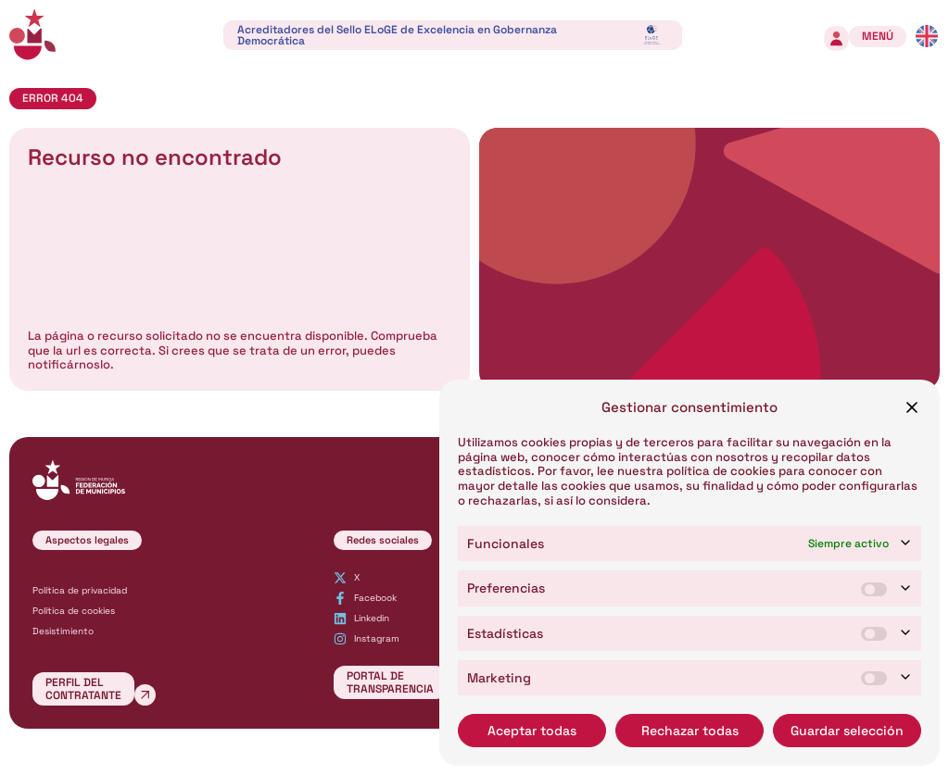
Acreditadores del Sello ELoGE (397, 35)
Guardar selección (847, 730)
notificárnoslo (69, 364)
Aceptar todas (531, 730)
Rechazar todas (690, 730)
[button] (912, 407)
